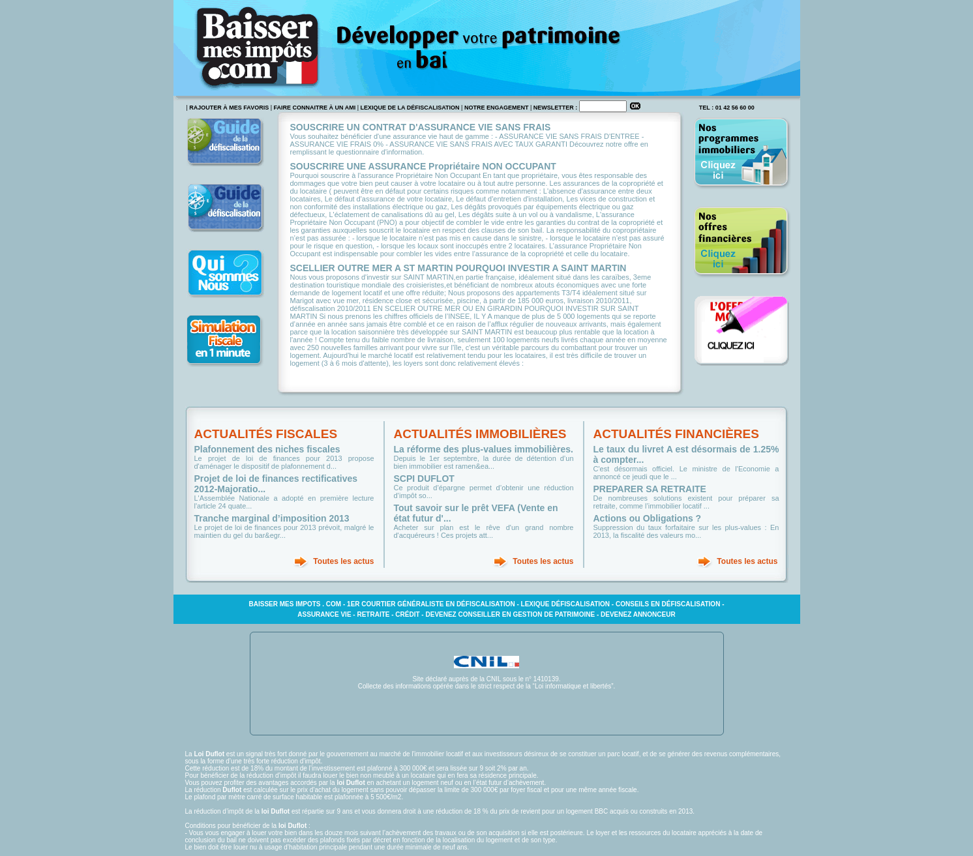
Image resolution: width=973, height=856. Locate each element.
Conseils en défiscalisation (668, 604)
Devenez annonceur (638, 614)
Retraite (373, 614)
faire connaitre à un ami (315, 107)
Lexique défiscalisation (565, 604)
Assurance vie (324, 614)
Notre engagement (496, 107)
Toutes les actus (343, 561)
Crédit (407, 614)
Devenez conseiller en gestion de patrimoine (510, 614)
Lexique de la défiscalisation (410, 107)
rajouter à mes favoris (229, 107)
